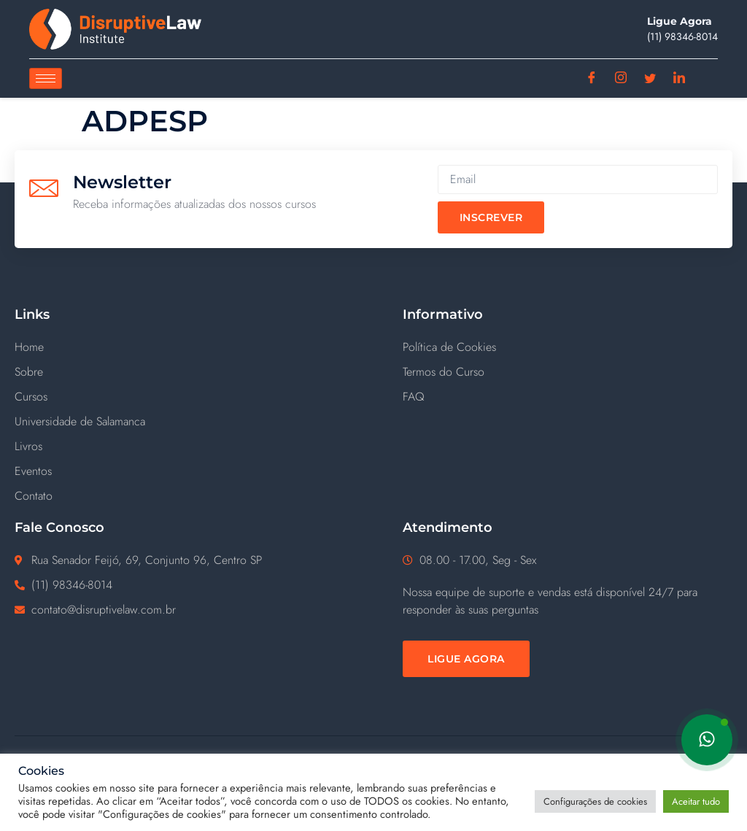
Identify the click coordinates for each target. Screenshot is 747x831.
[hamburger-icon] (45, 78)
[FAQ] (567, 397)
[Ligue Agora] (466, 659)
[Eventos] (194, 471)
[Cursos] (194, 397)
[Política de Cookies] (567, 347)
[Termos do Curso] (567, 372)
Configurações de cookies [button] (595, 801)
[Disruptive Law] (115, 29)
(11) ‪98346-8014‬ (682, 36)
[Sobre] (194, 372)
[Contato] (194, 496)
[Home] (194, 347)
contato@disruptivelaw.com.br (103, 609)
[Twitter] (650, 79)
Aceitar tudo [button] (696, 801)
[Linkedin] (679, 79)
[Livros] (194, 446)
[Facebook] (592, 79)
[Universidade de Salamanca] (194, 421)
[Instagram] (621, 79)
